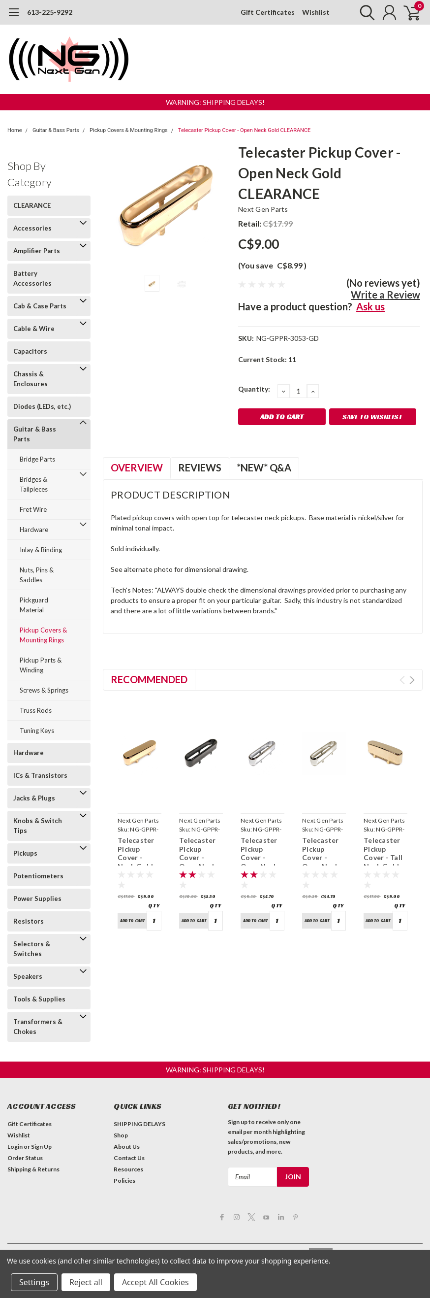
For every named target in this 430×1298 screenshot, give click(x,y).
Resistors (28, 921)
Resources (128, 1169)
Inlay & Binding (41, 550)
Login (15, 1146)
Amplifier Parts (36, 251)
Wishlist (316, 12)
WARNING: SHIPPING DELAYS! (215, 102)
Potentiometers (38, 876)
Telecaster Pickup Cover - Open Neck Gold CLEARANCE (244, 130)
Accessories (32, 228)
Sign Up (41, 1146)
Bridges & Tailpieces (34, 484)
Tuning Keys (37, 730)
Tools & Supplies (39, 999)
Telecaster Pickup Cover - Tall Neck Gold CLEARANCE (384, 857)
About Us (127, 1146)
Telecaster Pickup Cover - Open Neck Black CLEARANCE (200, 862)
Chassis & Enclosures (30, 379)
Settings (34, 1282)
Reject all (85, 1282)
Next (412, 680)
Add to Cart (132, 920)
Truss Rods (36, 710)
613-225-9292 (49, 12)
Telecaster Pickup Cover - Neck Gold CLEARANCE (138, 857)
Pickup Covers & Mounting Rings (129, 130)
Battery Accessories (32, 278)
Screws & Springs (44, 690)
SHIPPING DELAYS (139, 1124)
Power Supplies (37, 898)
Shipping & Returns (33, 1169)
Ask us (370, 306)
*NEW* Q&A (264, 467)
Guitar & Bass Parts (55, 130)
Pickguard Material (34, 605)
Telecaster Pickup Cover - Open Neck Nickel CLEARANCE (323, 862)
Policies (124, 1180)
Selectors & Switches (31, 949)
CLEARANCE (32, 205)
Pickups (25, 853)
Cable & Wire (34, 329)
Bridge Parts (37, 459)
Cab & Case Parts (39, 306)
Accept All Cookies (155, 1282)
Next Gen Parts (263, 209)
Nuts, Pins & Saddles (37, 575)
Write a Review (385, 294)
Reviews (199, 467)
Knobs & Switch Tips (37, 825)
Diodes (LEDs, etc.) (42, 406)
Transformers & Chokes (37, 1026)
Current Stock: (267, 359)
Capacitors (30, 351)
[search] (364, 12)
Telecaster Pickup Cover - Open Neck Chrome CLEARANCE (261, 862)
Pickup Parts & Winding (40, 665)
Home (14, 130)
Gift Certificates (268, 12)
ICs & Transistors (40, 775)
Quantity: (254, 389)
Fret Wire (33, 509)
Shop (121, 1135)
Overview (137, 467)
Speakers (27, 976)
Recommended (149, 679)
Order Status (25, 1158)
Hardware (34, 529)
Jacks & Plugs (34, 798)
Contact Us (129, 1158)
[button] (215, 102)
